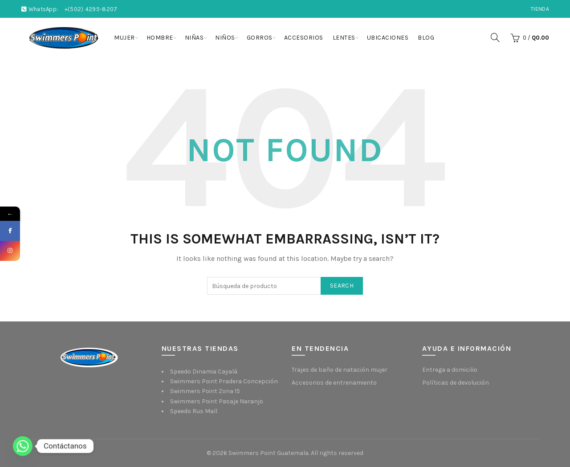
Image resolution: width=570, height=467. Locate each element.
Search (342, 285)
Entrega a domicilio (449, 370)
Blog (426, 37)
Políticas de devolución (455, 382)
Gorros (260, 37)
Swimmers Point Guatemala (268, 453)
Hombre (160, 37)
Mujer (124, 37)
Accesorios (303, 37)
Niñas (194, 37)
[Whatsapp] (23, 446)
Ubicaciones (388, 37)
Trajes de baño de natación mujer (339, 370)
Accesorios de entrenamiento (334, 382)
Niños (225, 37)
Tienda (540, 9)
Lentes (344, 37)
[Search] (495, 37)
